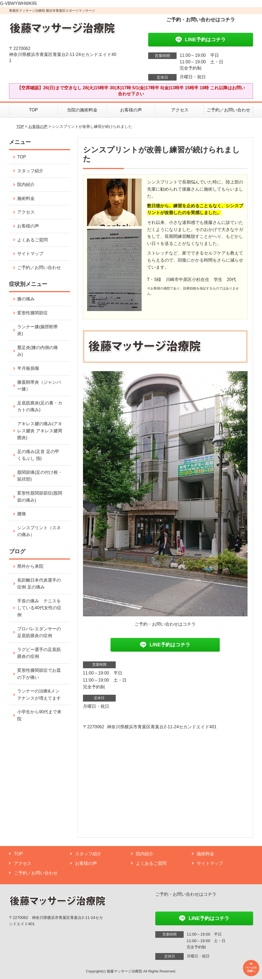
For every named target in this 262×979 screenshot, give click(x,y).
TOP (33, 110)
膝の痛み (26, 299)
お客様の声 (131, 110)
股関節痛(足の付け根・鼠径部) (39, 476)
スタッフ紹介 (30, 170)
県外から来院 (30, 566)
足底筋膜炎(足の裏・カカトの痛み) (39, 406)
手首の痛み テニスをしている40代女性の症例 (39, 608)
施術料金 (26, 198)
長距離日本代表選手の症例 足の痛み (39, 584)
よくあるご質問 (32, 240)
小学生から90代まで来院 (39, 715)
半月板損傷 (28, 368)
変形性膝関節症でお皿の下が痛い (39, 674)
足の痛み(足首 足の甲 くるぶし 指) (38, 455)
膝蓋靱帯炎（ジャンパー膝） (39, 386)
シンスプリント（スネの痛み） (39, 531)
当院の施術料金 (82, 110)
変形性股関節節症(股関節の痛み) (39, 496)
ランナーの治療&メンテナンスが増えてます (39, 694)
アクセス (180, 110)
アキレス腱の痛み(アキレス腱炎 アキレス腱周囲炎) (39, 430)
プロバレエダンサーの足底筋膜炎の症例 (39, 632)
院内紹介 (26, 184)
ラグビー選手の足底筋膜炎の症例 (39, 653)
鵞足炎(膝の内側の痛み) (37, 351)
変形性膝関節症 (32, 312)
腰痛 (21, 513)
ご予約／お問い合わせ (228, 110)
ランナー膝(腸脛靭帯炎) (37, 330)
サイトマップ (30, 253)
